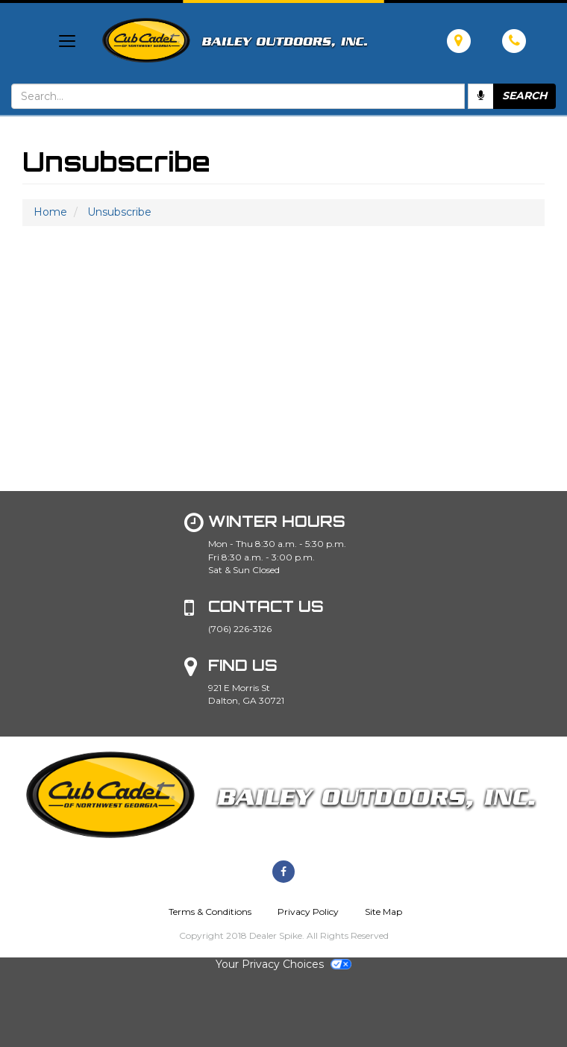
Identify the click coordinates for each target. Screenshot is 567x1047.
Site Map (383, 911)
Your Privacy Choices (283, 964)
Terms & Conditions (210, 911)
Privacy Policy (308, 911)
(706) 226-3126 (240, 628)
